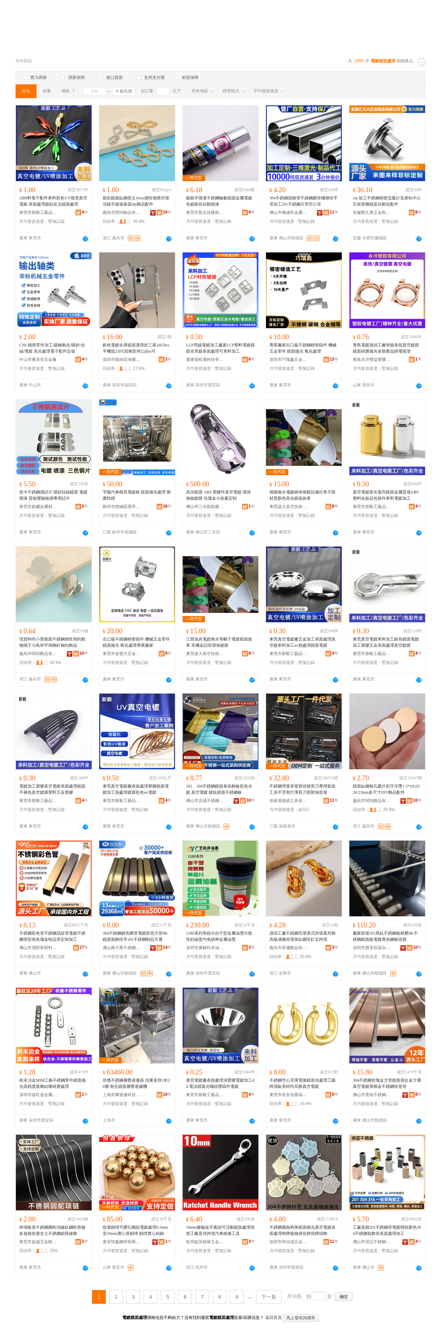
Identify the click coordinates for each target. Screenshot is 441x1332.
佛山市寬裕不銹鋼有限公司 (372, 1094)
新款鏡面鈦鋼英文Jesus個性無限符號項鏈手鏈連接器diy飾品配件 (136, 201)
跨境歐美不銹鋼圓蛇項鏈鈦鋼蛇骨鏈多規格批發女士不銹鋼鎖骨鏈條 (52, 1230)
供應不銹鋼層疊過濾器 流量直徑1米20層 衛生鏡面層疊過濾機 (136, 1083)
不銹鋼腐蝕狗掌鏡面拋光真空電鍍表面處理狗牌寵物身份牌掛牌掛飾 (302, 1230)
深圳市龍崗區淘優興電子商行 (122, 359)
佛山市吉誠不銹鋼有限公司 (205, 800)
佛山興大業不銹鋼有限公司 (122, 947)
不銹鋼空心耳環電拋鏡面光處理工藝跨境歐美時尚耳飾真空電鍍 (302, 1083)
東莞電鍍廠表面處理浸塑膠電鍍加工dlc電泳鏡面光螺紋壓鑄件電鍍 (220, 1083)
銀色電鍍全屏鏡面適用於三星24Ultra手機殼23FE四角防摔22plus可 (136, 348)
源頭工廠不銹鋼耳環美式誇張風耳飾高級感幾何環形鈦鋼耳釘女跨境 (302, 936)
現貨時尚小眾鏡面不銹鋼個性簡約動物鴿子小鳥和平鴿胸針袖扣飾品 (52, 642)
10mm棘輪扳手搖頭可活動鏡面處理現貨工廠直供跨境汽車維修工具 (220, 1230)
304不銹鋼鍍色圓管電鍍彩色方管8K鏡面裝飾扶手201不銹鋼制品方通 (135, 936)
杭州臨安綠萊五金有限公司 (205, 1241)
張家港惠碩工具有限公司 (288, 800)
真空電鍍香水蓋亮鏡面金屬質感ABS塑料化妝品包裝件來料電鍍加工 (386, 495)
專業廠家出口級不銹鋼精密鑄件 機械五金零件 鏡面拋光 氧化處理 (303, 348)
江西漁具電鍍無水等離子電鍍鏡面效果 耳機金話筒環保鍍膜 (219, 642)
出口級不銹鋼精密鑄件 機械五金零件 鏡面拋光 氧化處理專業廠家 (136, 642)
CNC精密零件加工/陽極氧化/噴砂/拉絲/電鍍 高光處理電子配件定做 (52, 348)
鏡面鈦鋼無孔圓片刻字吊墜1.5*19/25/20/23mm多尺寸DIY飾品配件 (386, 789)
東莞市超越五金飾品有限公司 (38, 1241)
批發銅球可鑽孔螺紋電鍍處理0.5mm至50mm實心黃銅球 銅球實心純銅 (135, 1230)
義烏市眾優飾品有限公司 (288, 947)
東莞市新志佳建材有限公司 (205, 212)
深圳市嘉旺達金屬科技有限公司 (38, 1094)
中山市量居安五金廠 (38, 359)
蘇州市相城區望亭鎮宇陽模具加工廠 (122, 506)
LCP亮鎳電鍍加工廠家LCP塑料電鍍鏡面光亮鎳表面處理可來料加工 (220, 348)
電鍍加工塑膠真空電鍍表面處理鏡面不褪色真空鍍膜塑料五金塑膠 (52, 789)
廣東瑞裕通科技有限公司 (205, 359)
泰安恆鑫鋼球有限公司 (122, 1241)
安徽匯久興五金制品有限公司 (372, 212)
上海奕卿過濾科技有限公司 (122, 1094)
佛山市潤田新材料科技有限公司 (38, 947)
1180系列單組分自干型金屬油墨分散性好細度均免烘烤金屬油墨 (219, 936)
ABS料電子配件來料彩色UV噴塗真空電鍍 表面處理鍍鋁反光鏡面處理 (53, 201)
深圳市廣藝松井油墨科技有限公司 (205, 947)
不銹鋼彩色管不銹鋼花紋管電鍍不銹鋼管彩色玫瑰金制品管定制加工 (52, 936)
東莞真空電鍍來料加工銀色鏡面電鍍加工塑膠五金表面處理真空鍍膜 (386, 642)
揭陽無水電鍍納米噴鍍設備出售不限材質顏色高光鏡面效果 (302, 495)
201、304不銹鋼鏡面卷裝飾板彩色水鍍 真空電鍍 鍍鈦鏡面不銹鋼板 (219, 789)
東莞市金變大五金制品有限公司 (122, 653)
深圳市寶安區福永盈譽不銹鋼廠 (372, 947)
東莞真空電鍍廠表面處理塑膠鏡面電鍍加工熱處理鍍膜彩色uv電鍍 (136, 789)
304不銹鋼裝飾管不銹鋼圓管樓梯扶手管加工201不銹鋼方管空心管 (303, 201)
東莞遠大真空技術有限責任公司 (288, 506)
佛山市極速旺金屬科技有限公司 (288, 212)
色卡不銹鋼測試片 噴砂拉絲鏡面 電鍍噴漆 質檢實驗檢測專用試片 (53, 495)
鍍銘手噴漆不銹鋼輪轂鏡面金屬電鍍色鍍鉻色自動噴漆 (219, 201)
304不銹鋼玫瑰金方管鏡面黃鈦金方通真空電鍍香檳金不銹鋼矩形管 (387, 1083)
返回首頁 (273, 1317)
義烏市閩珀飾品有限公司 (122, 212)
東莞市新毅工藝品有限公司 (38, 212)
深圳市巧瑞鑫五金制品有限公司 (288, 359)
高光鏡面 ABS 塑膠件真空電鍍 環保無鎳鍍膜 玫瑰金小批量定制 (218, 495)
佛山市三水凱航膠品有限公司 (205, 506)
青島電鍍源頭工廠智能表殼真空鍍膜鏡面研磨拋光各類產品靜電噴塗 (386, 348)
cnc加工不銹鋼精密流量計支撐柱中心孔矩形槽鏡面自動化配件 (387, 201)
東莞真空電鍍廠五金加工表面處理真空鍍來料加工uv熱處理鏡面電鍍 (302, 642)
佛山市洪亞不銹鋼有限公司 (372, 1241)
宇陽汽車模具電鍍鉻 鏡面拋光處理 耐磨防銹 (137, 495)
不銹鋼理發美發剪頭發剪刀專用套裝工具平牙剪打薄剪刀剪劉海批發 (302, 789)
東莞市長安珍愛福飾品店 (288, 1094)
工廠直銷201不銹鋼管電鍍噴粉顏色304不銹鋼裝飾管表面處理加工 (387, 1230)
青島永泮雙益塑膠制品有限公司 (372, 359)
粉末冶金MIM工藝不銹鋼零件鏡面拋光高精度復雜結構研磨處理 (52, 1083)
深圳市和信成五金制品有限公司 (288, 1241)
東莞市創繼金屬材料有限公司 (38, 506)
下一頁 (268, 1297)
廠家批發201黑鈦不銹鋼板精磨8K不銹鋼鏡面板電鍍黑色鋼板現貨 (385, 936)
